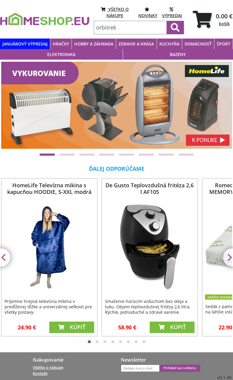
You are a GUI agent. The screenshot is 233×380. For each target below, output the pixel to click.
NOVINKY (147, 12)
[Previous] (13, 105)
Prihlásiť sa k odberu (180, 368)
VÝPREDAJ (172, 12)
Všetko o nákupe (48, 367)
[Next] (220, 105)
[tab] (212, 19)
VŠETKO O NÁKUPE (115, 12)
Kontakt (40, 373)
